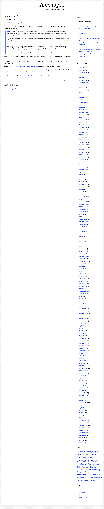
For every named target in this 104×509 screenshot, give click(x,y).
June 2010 (82, 268)
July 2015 (81, 174)
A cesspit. (52, 5)
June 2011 (82, 239)
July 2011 (81, 236)
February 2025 (83, 90)
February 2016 (83, 167)
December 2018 (83, 142)
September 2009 (83, 291)
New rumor (10, 70)
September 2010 (83, 261)
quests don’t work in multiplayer (29, 66)
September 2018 (83, 147)
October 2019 (82, 134)
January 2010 (82, 281)
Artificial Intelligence (84, 47)
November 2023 (83, 114)
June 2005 (82, 410)
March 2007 (82, 358)
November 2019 (83, 132)
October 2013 (82, 206)
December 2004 (83, 425)
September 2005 (83, 402)
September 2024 (83, 102)
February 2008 (83, 338)
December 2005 (83, 395)
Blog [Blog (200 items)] (94, 452)
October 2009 (82, 288)
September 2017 (83, 157)
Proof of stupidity (83, 56)
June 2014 (82, 191)
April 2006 (81, 385)
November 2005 (83, 398)
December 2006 (83, 365)
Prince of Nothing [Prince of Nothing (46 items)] (93, 470)
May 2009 (81, 301)
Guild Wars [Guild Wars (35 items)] (81, 467)
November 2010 (83, 256)
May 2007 (81, 353)
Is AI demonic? (83, 33)
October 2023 (82, 117)
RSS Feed (100, 2)
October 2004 (82, 430)
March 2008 (82, 336)
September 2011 (83, 231)
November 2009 (83, 286)
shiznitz (8, 31)
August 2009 (82, 293)
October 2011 (82, 229)
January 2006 (82, 393)
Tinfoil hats (39, 75)
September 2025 (83, 82)
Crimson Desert (83, 36)
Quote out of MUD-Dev (64, 81)
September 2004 (83, 432)
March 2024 (82, 110)
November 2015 (83, 169)
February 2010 (83, 278)
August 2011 (82, 234)
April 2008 (81, 333)
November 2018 (83, 144)
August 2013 (82, 211)
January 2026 (82, 75)
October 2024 (82, 100)
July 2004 (81, 437)
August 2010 (82, 263)
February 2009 (83, 308)
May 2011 (81, 241)
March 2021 (82, 124)
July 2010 (81, 266)
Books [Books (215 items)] (80, 457)
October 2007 (82, 348)
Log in (80, 489)
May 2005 (81, 412)
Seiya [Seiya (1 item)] (88, 472)
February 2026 (83, 72)
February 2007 (83, 360)
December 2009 (83, 283)
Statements (82, 59)
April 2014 (81, 194)
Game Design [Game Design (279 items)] (87, 464)
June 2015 (82, 177)
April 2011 (81, 244)
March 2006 (82, 388)
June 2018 (82, 149)
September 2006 (83, 373)
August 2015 (82, 172)
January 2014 (82, 199)
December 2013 (83, 201)
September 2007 (83, 350)
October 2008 (82, 318)
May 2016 (81, 164)
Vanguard (46, 75)
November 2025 (83, 80)
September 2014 (83, 186)
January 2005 (82, 422)
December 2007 (83, 343)
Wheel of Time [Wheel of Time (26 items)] (84, 481)
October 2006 (82, 370)
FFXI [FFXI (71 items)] (79, 464)
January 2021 (82, 129)
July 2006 (81, 378)
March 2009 (82, 306)
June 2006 (82, 380)
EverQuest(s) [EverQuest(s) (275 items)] (83, 461)
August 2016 (82, 159)
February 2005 (83, 420)
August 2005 (82, 405)
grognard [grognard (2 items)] (97, 464)
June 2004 (82, 440)
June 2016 (82, 162)
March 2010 (82, 276)
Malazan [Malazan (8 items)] (87, 467)
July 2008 (81, 326)
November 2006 (83, 368)
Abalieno (16, 19)
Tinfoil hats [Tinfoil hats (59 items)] (95, 475)
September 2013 (83, 209)
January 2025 (82, 92)
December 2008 (83, 313)
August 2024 (82, 105)
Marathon (81, 31)
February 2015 (83, 184)
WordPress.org (83, 497)
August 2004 (82, 435)
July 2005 (81, 408)
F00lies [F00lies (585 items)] (94, 460)
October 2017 (82, 154)
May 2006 (81, 383)
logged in (13, 89)
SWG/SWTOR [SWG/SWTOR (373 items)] (84, 474)
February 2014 (83, 196)
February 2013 (83, 219)
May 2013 (81, 216)
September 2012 (83, 226)
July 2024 (81, 107)
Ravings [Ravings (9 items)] (79, 472)
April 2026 (81, 67)
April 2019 (81, 137)
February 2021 (83, 127)
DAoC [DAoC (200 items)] (91, 457)
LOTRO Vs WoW (9, 81)
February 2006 (83, 390)
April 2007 (81, 355)
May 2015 (81, 179)
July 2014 (81, 189)
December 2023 (83, 112)
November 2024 (83, 97)
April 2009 (81, 303)
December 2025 (83, 77)
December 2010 (83, 254)
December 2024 (83, 95)
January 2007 (82, 363)
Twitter (98, 2)
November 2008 (83, 316)
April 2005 (81, 415)
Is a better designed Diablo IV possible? (90, 26)
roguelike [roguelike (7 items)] (84, 472)
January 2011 (82, 251)
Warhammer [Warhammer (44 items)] (88, 477)
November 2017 (83, 152)
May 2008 (81, 330)
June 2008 (82, 328)
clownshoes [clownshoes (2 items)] (85, 457)
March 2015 (82, 182)
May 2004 (81, 442)
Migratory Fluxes (30, 75)
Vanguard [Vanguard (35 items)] (80, 477)
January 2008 (82, 340)
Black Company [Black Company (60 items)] (85, 452)
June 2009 (82, 298)
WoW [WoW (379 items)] (92, 480)
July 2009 (81, 296)
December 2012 (83, 221)
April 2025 (81, 85)
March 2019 (82, 139)
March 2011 (82, 246)
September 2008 (83, 321)
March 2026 (82, 70)
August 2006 (82, 375)
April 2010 (81, 273)
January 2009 (82, 311)
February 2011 (83, 249)
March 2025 (82, 87)
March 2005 (82, 417)
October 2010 (82, 258)
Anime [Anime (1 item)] (78, 452)
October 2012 (82, 224)
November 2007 (83, 345)
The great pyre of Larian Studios (88, 54)
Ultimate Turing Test (84, 28)
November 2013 (83, 204)
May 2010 (81, 271)
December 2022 (83, 119)
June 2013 (82, 214)
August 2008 (82, 323)
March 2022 (82, 122)
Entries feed (82, 492)
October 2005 (82, 400)
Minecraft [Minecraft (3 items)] (84, 469)
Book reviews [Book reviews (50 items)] (90, 454)
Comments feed (83, 494)
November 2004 (83, 427)
